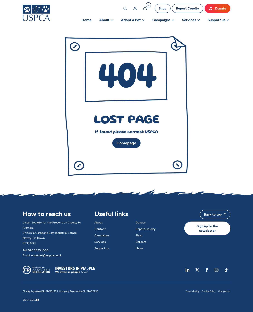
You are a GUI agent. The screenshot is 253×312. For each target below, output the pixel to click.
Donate (217, 8)
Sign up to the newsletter (207, 228)
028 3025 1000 (38, 250)
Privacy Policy (192, 291)
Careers (141, 242)
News (139, 248)
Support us (101, 248)
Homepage (126, 143)
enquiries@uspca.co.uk (46, 255)
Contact (100, 229)
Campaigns (101, 235)
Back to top (215, 214)
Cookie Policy (209, 291)
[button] (106, 20)
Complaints (224, 291)
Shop (162, 8)
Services (100, 242)
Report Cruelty (187, 8)
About (98, 222)
